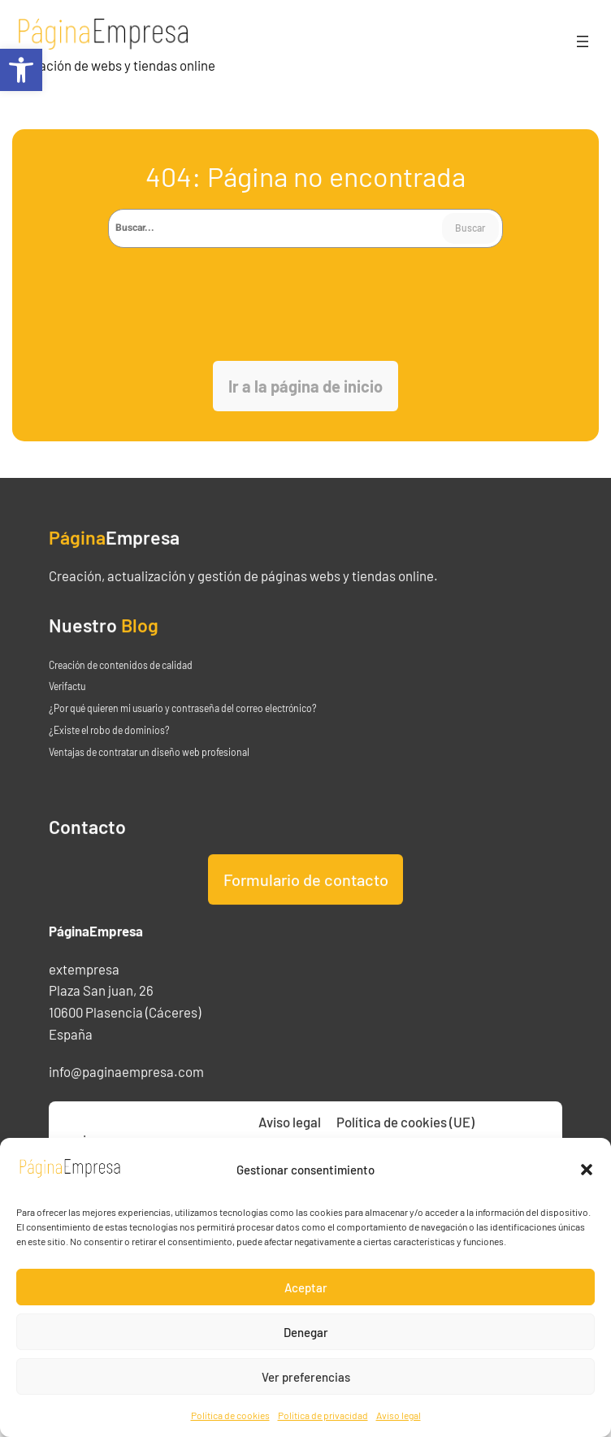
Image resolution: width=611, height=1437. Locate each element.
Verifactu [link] (67, 713)
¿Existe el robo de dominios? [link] (109, 757)
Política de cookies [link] (230, 1415)
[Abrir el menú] (582, 41)
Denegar (306, 1332)
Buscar (470, 227)
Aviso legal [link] (398, 1415)
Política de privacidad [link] (323, 1415)
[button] (586, 1169)
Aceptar (305, 1287)
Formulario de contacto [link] (305, 907)
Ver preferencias (306, 1377)
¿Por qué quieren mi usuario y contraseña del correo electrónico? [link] (183, 735)
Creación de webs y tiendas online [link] (117, 65)
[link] (21, 70)
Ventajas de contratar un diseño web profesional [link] (149, 778)
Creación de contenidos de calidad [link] (121, 691)
